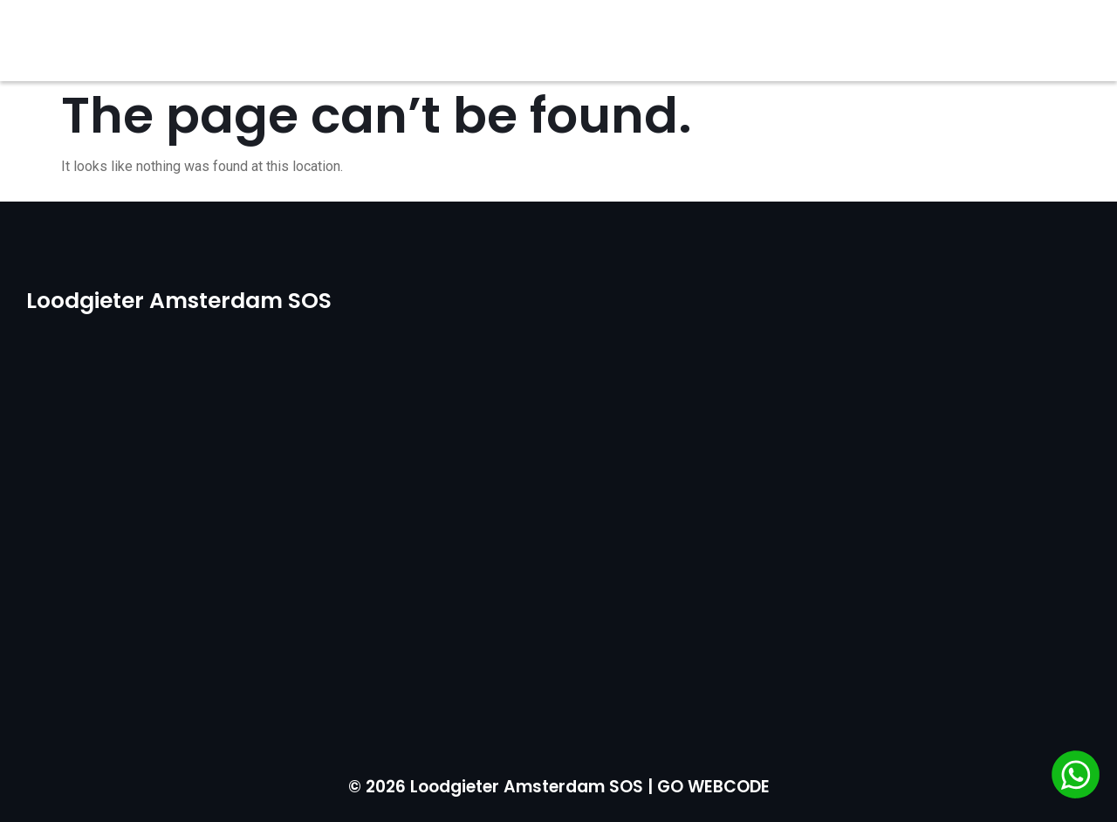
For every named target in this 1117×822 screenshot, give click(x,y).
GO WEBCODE (713, 786)
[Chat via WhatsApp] (1076, 777)
